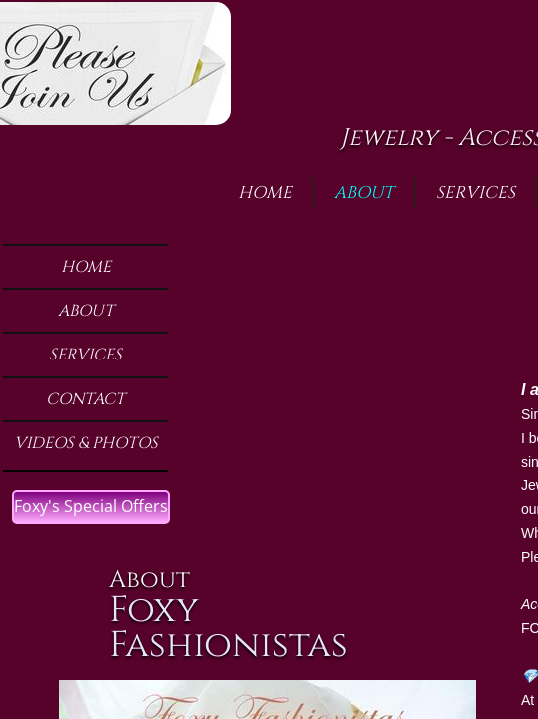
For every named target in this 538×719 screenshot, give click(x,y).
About (86, 311)
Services (85, 354)
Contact (85, 399)
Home (86, 267)
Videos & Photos (86, 443)
